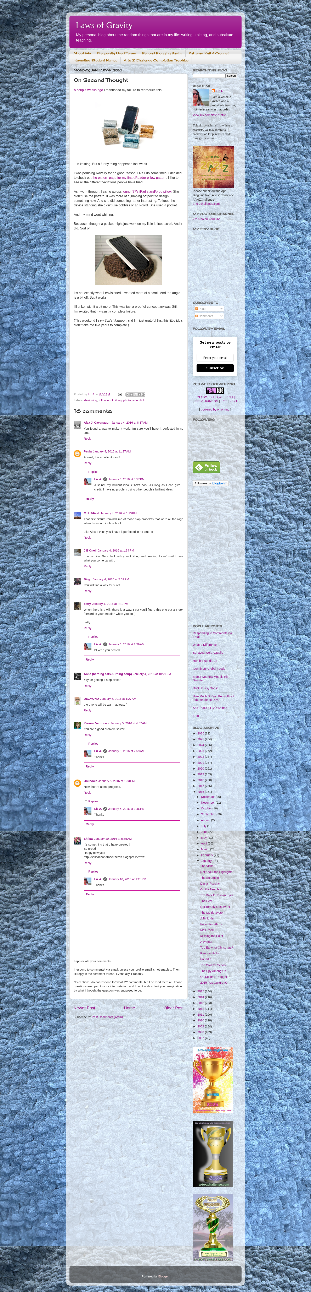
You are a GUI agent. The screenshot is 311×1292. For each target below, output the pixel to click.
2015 (201, 991)
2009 (201, 1026)
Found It (205, 959)
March (205, 849)
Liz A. (98, 479)
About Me (82, 53)
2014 (201, 997)
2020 (201, 768)
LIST (224, 401)
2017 (201, 786)
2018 (201, 780)
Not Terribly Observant (215, 906)
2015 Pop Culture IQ (213, 982)
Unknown (90, 781)
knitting (117, 400)
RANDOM (211, 401)
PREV (198, 401)
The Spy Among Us (213, 971)
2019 (201, 774)
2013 (201, 1003)
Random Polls (209, 953)
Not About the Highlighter (216, 872)
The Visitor (207, 866)
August (206, 820)
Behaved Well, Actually (208, 652)
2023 (201, 751)
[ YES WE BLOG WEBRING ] (215, 397)
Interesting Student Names (95, 60)
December (208, 796)
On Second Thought (213, 976)
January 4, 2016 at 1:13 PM (118, 513)
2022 (201, 756)
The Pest (206, 901)
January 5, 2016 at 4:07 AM (129, 723)
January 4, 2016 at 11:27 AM (112, 451)
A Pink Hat (207, 918)
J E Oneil (90, 550)
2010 (201, 1020)
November (208, 802)
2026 (201, 733)
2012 (201, 1008)
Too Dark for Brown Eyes (216, 895)
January (207, 861)
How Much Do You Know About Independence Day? (213, 698)
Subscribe (215, 368)
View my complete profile (209, 115)
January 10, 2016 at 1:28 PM (127, 879)
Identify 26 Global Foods (209, 668)
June (204, 832)
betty (87, 604)
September (208, 814)
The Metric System (212, 912)
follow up (105, 400)
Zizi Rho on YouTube (206, 219)
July (204, 826)
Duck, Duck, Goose (206, 688)
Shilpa (88, 838)
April (204, 843)
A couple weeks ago (88, 90)
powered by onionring (215, 409)
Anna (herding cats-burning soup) (108, 674)
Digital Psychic (210, 883)
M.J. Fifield (91, 513)
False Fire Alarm (211, 924)
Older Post (173, 1008)
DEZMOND (91, 698)
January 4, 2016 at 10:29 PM (152, 674)
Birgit (88, 579)
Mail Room (207, 930)
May (204, 837)
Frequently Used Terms (116, 53)
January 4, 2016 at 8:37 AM (130, 422)
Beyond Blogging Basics (162, 53)
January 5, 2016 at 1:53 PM (116, 781)
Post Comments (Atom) (107, 1017)
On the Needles (210, 889)
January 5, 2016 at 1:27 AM (118, 698)
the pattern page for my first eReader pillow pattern (129, 177)
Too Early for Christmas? (216, 947)
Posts (200, 308)
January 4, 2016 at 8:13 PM (110, 604)
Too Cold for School (213, 965)
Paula (88, 451)
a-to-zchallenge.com (206, 203)
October (207, 808)
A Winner (206, 941)
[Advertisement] (215, 556)
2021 (201, 762)
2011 (201, 1014)
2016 (201, 791)
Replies (93, 471)
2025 (201, 739)
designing (90, 400)
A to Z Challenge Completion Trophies (156, 60)
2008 (201, 1032)
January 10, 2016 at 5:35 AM (113, 838)
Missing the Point (211, 936)
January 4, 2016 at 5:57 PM (126, 479)
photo (127, 400)
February (207, 855)
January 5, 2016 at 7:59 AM (126, 644)
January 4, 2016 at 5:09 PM (111, 579)
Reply (87, 438)
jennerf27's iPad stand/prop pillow (147, 191)
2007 (201, 1038)
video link (138, 400)
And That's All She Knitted (210, 708)
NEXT (233, 401)
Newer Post (84, 1008)
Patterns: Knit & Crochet (209, 53)
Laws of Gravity (104, 25)
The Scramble (209, 877)
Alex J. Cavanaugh (97, 422)
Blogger (163, 1276)
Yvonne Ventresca (96, 723)
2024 (201, 745)
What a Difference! (205, 644)
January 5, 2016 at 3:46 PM (126, 808)
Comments (204, 316)
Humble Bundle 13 (205, 660)
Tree (196, 715)
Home (129, 1008)
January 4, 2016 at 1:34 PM (116, 550)
